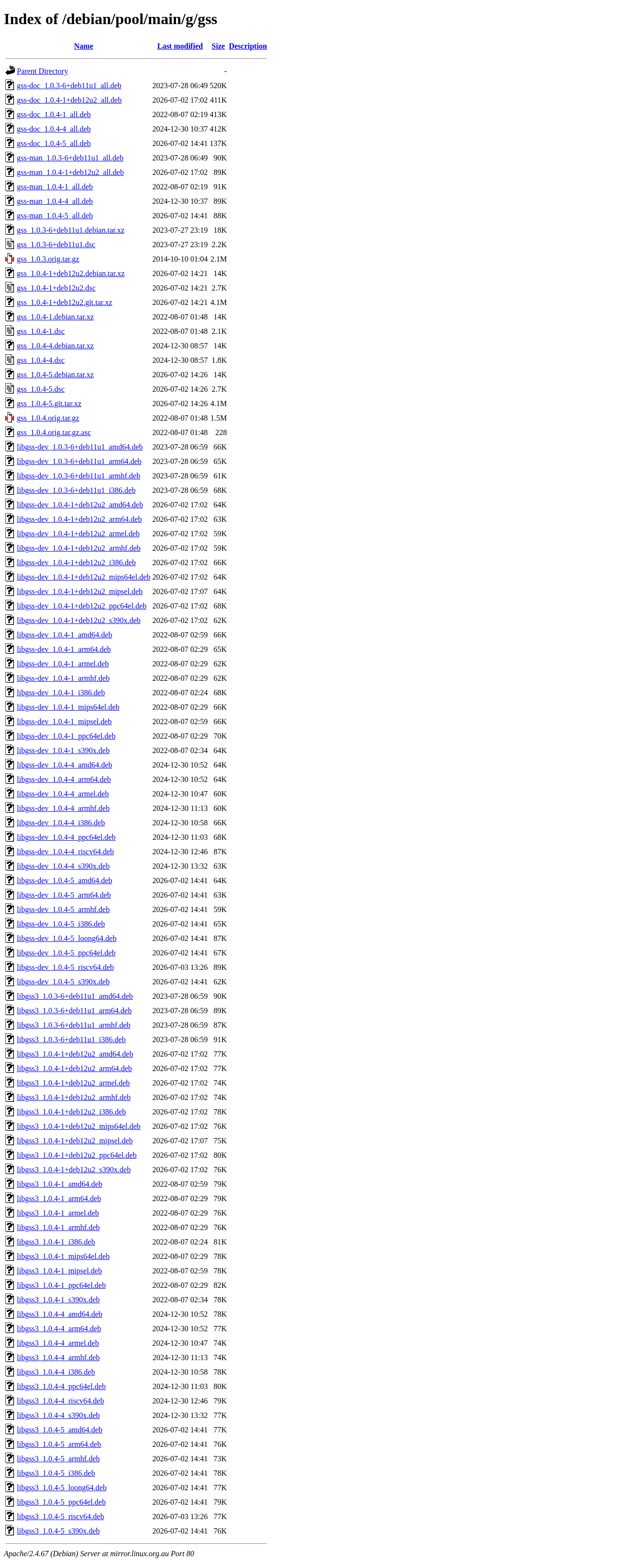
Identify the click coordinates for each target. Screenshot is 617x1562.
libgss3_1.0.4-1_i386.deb (56, 1242)
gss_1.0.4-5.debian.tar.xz (55, 375)
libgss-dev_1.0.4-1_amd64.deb (64, 635)
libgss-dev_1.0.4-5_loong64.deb (67, 938)
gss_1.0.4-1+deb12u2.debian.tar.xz (71, 273)
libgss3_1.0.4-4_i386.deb (56, 1372)
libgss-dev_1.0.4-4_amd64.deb (64, 765)
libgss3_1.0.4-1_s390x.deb (58, 1300)
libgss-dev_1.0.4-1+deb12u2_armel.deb (78, 533)
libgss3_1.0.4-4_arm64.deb (59, 1328)
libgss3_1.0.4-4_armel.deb (58, 1343)
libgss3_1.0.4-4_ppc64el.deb (61, 1386)
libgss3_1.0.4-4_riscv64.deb (60, 1401)
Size (218, 46)
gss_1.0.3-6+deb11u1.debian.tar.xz (70, 230)
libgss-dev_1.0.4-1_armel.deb (63, 664)
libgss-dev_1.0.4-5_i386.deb (61, 924)
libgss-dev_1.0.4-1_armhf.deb (63, 678)
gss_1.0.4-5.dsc (41, 389)
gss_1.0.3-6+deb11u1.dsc (56, 244)
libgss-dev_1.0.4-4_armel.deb (63, 794)
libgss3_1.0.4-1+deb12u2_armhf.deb (74, 1097)
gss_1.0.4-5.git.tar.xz (49, 403)
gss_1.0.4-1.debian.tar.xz (55, 317)
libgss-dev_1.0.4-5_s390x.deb (63, 982)
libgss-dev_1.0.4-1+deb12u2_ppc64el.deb (82, 606)
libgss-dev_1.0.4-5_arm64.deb (64, 895)
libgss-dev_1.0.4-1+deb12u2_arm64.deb (79, 519)
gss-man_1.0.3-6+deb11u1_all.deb (70, 158)
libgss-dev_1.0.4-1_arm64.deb (64, 649)
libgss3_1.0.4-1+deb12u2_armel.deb (73, 1083)
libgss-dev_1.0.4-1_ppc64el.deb (66, 736)
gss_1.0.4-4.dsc (41, 360)
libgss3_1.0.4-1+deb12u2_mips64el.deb (79, 1126)
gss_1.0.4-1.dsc (41, 331)
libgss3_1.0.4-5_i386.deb (56, 1473)
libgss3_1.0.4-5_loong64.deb (62, 1487)
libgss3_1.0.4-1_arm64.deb (59, 1198)
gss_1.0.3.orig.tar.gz (48, 259)
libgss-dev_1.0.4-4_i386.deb (61, 823)
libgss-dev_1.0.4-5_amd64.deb (64, 880)
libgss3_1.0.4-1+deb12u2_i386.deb (71, 1112)
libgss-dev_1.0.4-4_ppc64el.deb (66, 837)
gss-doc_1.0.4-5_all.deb (54, 143)
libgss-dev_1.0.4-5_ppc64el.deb (66, 953)
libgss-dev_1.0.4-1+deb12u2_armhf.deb (79, 548)
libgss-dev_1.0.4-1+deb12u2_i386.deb (76, 562)
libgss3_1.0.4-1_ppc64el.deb (61, 1285)
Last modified (180, 46)
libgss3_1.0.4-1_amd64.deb (59, 1184)
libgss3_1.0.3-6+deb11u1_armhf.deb (74, 1025)
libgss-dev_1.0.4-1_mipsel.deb (64, 721)
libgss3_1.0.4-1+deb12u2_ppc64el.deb (77, 1155)
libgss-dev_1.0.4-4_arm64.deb (64, 779)
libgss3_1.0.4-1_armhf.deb (58, 1227)
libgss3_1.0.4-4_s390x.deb (58, 1415)
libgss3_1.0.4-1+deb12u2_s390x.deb (74, 1169)
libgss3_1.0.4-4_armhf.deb (58, 1357)
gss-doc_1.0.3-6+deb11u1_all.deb (69, 85)
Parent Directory (42, 71)
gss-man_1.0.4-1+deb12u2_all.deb (70, 172)
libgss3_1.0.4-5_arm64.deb (59, 1444)
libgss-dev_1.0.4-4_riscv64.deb (65, 851)
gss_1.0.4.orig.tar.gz (48, 418)
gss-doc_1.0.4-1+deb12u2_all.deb (69, 100)
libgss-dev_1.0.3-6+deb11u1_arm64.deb (79, 461)
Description (248, 46)
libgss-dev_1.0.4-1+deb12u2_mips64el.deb (83, 577)
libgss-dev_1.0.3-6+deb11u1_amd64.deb (80, 447)
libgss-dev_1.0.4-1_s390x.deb (63, 750)
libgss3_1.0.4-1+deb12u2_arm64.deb (74, 1068)
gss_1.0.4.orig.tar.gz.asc (54, 432)
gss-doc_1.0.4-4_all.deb (54, 129)
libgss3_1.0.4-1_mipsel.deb (59, 1271)
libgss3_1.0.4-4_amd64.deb (59, 1314)
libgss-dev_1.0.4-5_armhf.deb (63, 909)
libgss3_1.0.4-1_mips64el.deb (63, 1256)
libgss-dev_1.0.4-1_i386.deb (61, 692)
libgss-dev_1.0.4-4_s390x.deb (63, 866)
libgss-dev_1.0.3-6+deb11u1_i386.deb (76, 490)
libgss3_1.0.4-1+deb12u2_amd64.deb (75, 1054)
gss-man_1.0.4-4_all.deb (55, 201)
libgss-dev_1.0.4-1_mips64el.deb (68, 707)
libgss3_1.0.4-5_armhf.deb (58, 1459)
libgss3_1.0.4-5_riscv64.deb (60, 1516)
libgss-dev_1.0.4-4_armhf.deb (63, 808)
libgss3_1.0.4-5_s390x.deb (58, 1531)
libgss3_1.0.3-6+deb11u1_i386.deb (71, 1039)
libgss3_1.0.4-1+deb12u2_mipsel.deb (75, 1141)
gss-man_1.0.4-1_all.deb (55, 187)
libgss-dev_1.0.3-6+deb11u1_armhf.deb (78, 476)
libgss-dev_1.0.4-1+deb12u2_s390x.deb (79, 620)
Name (84, 46)
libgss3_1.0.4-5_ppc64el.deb (61, 1502)
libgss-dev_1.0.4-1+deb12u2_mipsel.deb (80, 591)
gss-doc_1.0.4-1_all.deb (54, 114)
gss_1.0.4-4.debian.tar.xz (55, 346)
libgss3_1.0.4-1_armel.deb (58, 1213)
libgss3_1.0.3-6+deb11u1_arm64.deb (74, 1010)
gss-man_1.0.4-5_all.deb (55, 216)
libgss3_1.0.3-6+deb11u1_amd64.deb (75, 996)
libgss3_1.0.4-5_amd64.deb (59, 1430)
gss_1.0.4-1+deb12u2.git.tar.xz (64, 302)
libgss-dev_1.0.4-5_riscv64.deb (65, 967)
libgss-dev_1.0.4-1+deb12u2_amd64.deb (80, 505)
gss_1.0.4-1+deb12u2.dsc (56, 288)
